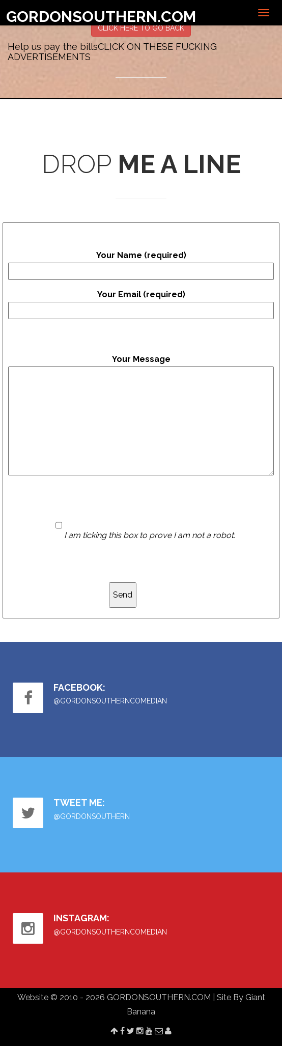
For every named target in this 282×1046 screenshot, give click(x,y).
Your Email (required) (141, 304)
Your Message (141, 414)
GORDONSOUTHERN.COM (101, 16)
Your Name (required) (141, 265)
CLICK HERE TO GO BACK (141, 28)
